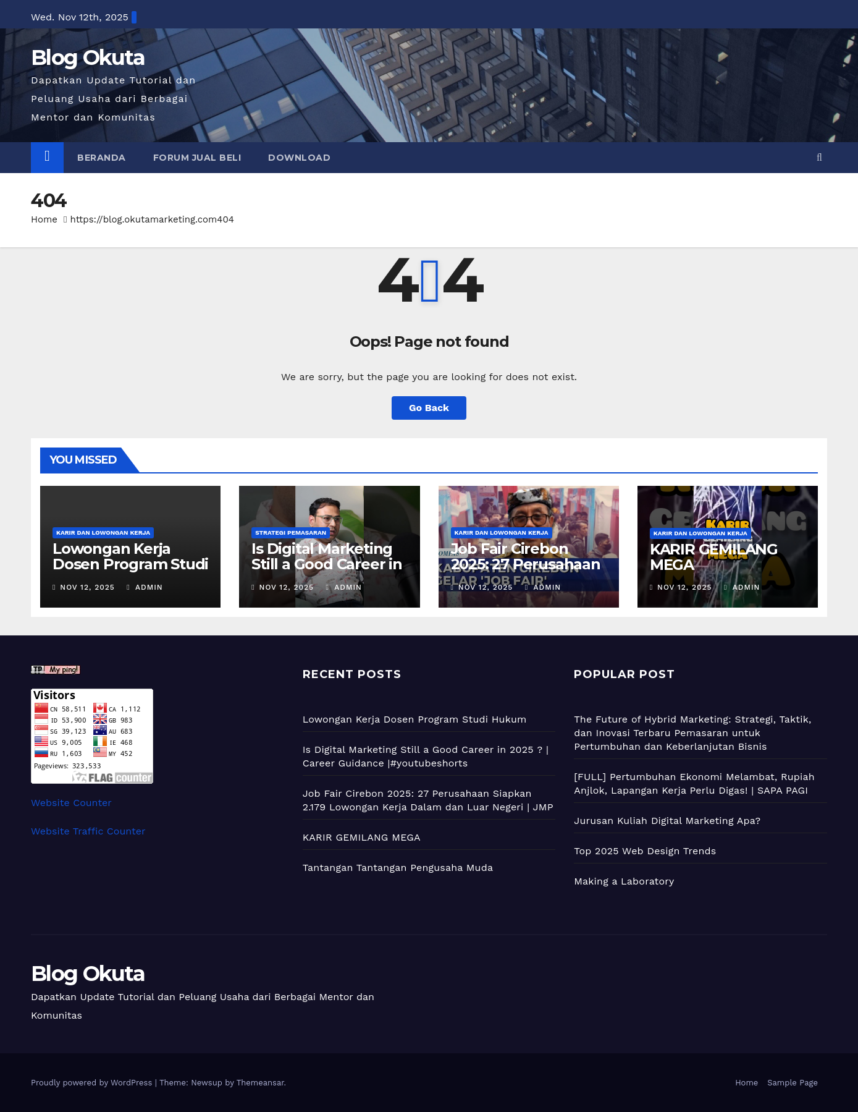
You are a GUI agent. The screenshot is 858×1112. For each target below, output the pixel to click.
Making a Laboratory (624, 881)
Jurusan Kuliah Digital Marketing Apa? (667, 820)
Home (44, 219)
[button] (819, 157)
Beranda (101, 157)
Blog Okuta (88, 57)
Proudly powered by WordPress (93, 1082)
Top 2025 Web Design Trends (645, 851)
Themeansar (260, 1082)
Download (299, 157)
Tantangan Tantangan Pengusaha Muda (398, 867)
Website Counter (71, 803)
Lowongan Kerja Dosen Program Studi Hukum (130, 564)
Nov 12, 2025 (87, 587)
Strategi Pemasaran (290, 532)
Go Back (429, 408)
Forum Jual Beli (197, 157)
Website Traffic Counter (88, 831)
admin (144, 587)
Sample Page (792, 1082)
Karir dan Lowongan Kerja (103, 532)
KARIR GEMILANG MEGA (714, 557)
